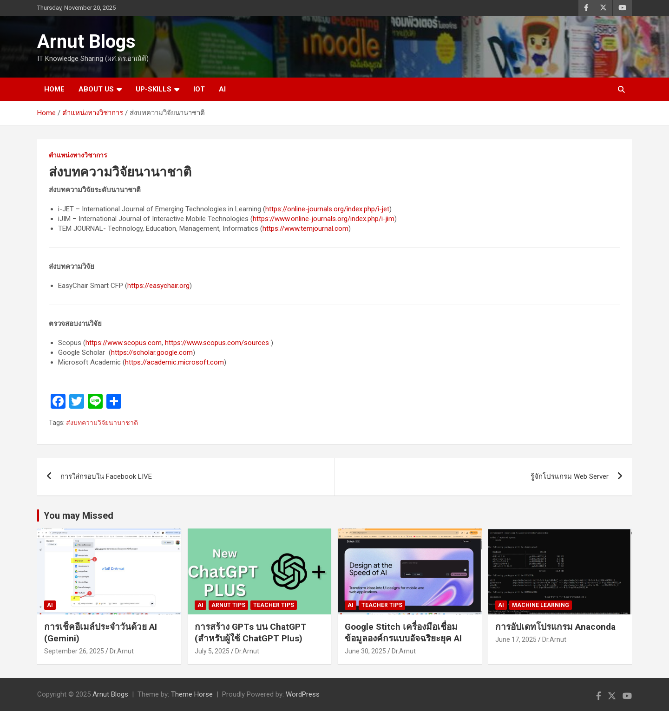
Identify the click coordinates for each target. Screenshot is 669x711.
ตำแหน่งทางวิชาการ (78, 155)
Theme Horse (192, 694)
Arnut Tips (228, 605)
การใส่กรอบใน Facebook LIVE (106, 476)
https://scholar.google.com (152, 352)
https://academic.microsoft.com (174, 362)
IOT (199, 89)
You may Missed (78, 515)
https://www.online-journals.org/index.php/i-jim (323, 219)
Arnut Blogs (86, 41)
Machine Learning (540, 605)
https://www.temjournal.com (305, 228)
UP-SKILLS (153, 89)
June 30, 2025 (365, 651)
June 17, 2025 (516, 639)
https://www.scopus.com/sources (217, 343)
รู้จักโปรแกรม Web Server (570, 476)
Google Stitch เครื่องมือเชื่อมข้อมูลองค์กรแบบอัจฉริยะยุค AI (403, 632)
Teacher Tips (273, 605)
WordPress (303, 694)
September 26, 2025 (74, 651)
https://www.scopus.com (123, 343)
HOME (54, 89)
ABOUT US (96, 89)
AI (222, 89)
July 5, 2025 (212, 651)
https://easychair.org (158, 285)
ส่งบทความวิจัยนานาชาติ (102, 422)
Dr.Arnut (122, 651)
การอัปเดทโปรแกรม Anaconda (555, 626)
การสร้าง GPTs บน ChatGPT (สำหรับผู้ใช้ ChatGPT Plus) (251, 632)
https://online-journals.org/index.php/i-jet (327, 209)
